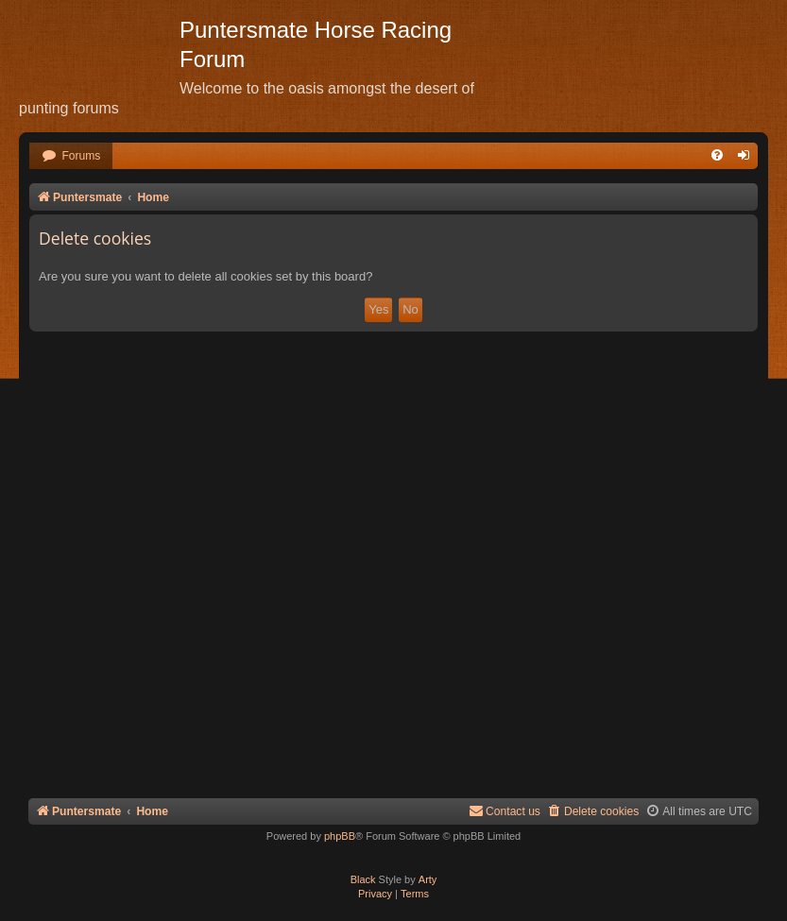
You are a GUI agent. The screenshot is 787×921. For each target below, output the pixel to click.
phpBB (339, 836)
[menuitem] (71, 156)
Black (363, 879)
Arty (428, 879)
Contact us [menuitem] (504, 811)
